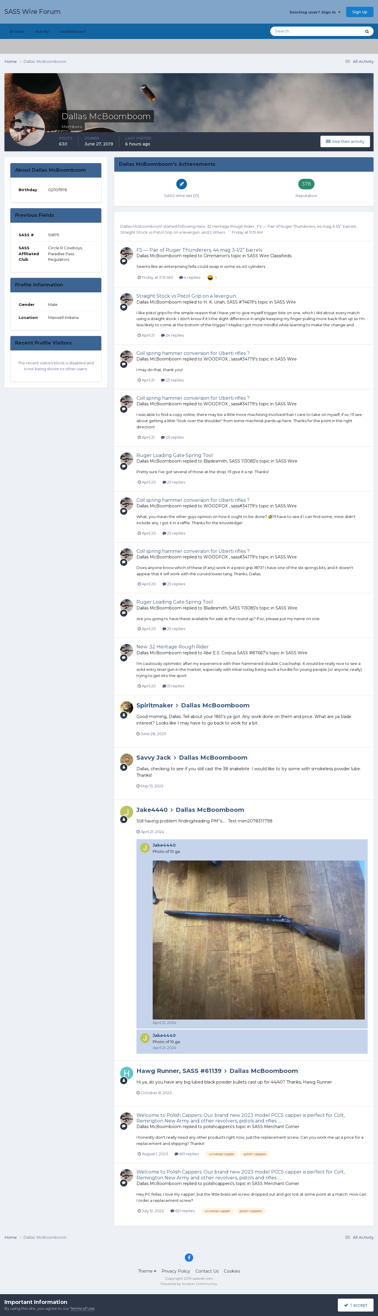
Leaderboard (72, 31)
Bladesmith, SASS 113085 (229, 461)
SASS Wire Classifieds (269, 255)
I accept (355, 1305)
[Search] (296, 31)
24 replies (172, 335)
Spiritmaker (154, 705)
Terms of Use (82, 1308)
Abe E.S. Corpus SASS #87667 (234, 652)
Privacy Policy (176, 1271)
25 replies (172, 380)
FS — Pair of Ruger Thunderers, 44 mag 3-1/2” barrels (307, 226)
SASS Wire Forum (32, 12)
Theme (147, 1271)
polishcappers (217, 1126)
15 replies (173, 686)
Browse (17, 31)
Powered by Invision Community (189, 1283)
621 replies (187, 1153)
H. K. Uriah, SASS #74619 (228, 302)
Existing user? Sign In (315, 12)
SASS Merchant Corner (275, 1126)
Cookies (232, 1271)
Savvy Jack (153, 757)
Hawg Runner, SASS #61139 (178, 1070)
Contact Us (207, 1271)
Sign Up (359, 11)
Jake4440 (152, 809)
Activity (42, 31)
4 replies (189, 277)
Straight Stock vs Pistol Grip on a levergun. (160, 232)
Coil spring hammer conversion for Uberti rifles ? (193, 353)
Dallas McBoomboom (141, 226)
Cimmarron (215, 255)
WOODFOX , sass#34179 (229, 359)
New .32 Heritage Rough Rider (225, 226)
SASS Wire (285, 302)
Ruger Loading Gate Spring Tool (174, 455)
